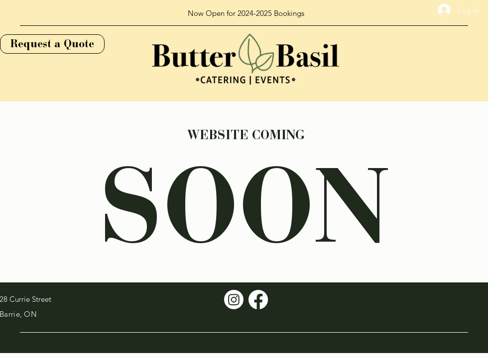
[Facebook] (258, 299)
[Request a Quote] (52, 44)
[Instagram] (234, 299)
